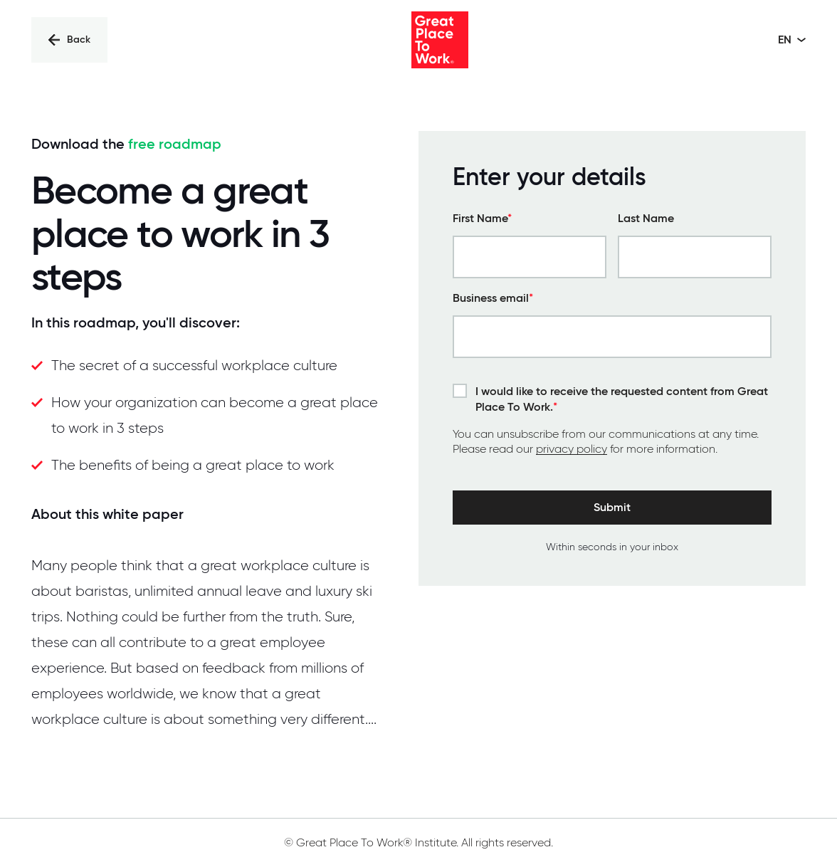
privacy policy (571, 449)
